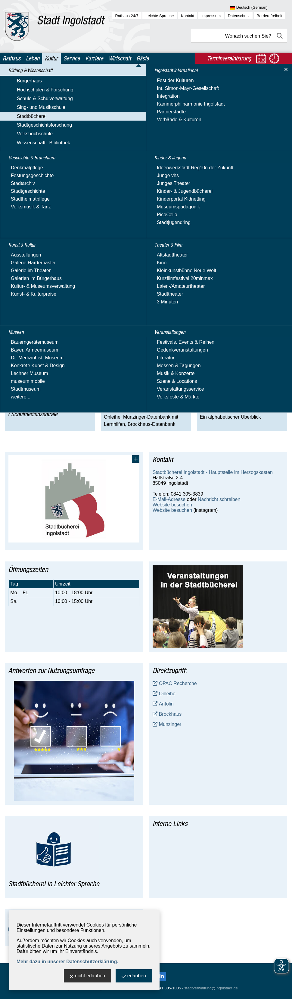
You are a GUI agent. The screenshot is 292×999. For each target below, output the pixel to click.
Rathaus (11, 58)
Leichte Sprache (159, 16)
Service (72, 58)
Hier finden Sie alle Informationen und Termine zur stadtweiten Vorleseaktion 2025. (93, 149)
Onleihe (167, 693)
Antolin (166, 703)
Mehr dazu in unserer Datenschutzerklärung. (67, 961)
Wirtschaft (120, 58)
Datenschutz (239, 16)
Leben (32, 58)
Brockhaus (170, 714)
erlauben (134, 976)
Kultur (51, 58)
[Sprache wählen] (258, 8)
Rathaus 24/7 (126, 16)
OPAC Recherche (178, 683)
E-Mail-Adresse (169, 499)
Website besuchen (172, 504)
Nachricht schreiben (219, 499)
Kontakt (187, 16)
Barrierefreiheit (269, 16)
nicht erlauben (87, 976)
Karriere (94, 58)
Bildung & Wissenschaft (55, 77)
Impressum (211, 16)
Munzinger (170, 724)
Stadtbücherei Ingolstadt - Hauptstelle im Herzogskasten (213, 472)
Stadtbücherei (94, 77)
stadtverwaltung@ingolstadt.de (211, 988)
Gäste (142, 58)
